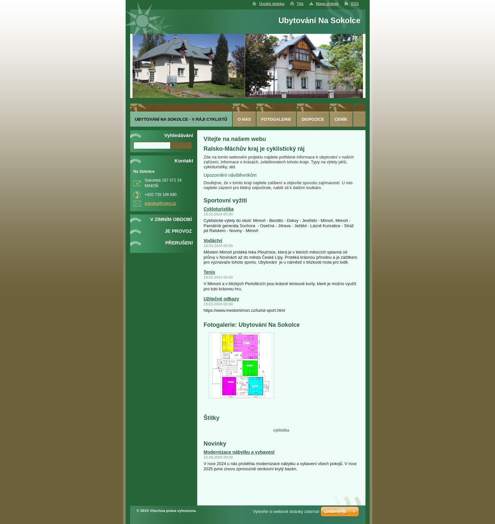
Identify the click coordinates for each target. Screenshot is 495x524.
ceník (341, 119)
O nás (244, 119)
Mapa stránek (327, 4)
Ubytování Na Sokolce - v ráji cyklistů (181, 119)
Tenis (209, 272)
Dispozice (313, 119)
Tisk (300, 4)
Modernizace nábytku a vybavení (239, 452)
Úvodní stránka (271, 4)
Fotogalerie (276, 119)
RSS (355, 4)
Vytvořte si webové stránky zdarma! (286, 511)
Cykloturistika (219, 209)
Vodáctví (213, 240)
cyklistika (281, 430)
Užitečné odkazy (221, 298)
